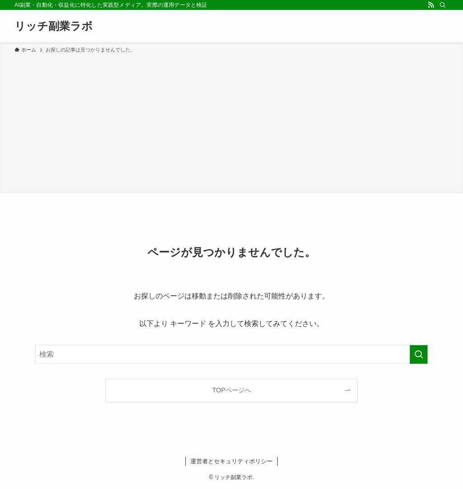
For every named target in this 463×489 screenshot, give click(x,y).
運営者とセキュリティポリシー (231, 461)
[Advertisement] (231, 122)
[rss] (431, 5)
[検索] (443, 5)
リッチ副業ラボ (53, 26)
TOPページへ (231, 390)
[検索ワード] (231, 354)
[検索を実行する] (419, 354)
